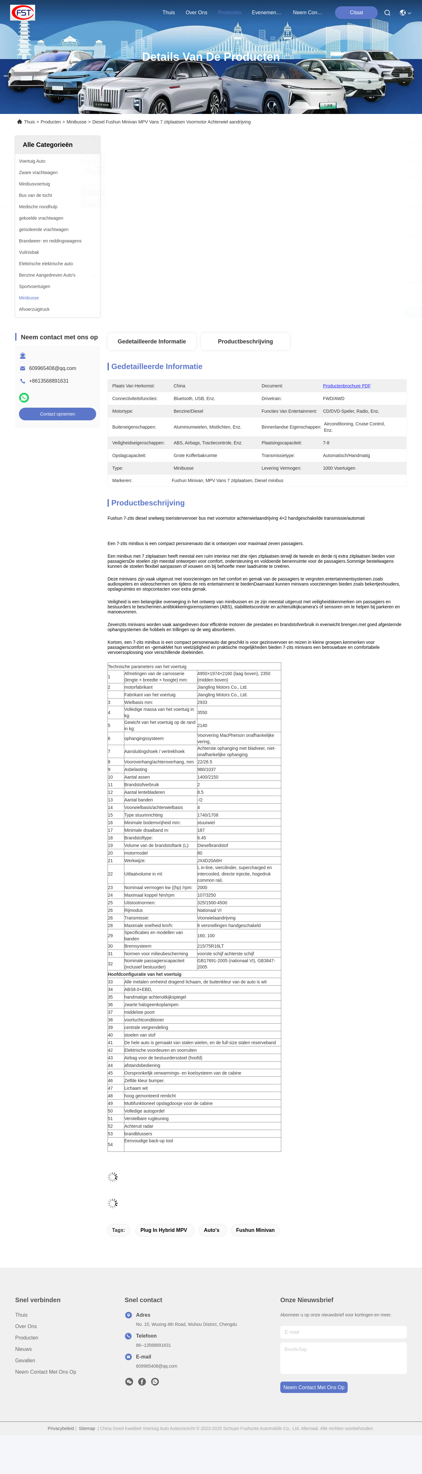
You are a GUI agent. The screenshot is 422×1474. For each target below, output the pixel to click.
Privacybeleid (61, 1428)
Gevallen (25, 1360)
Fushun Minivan (255, 1230)
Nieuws (23, 1349)
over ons (196, 12)
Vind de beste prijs (321, 312)
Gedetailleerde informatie (152, 341)
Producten (50, 121)
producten (229, 12)
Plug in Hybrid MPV (163, 1230)
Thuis (169, 12)
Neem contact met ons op (45, 1372)
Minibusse (76, 121)
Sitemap (87, 1428)
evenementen (267, 12)
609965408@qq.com (52, 368)
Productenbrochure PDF (347, 385)
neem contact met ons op (308, 12)
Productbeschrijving (245, 341)
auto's (211, 1230)
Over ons (26, 1326)
